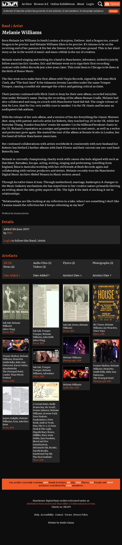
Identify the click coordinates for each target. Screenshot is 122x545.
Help (36, 514)
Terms (68, 514)
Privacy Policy (80, 514)
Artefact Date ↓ (72, 275)
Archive (27, 4)
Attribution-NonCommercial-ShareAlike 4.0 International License (61, 503)
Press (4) (8, 266)
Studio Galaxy (67, 522)
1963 (9, 233)
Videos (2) (39, 266)
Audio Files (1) (42, 263)
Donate (113, 11)
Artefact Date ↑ (102, 275)
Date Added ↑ (41, 275)
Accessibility (47, 514)
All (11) (7, 263)
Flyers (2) (69, 263)
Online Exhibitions (63, 4)
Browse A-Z (41, 4)
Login (90, 4)
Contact (59, 514)
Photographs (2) (103, 263)
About (80, 4)
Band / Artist (12, 26)
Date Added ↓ (11, 275)
